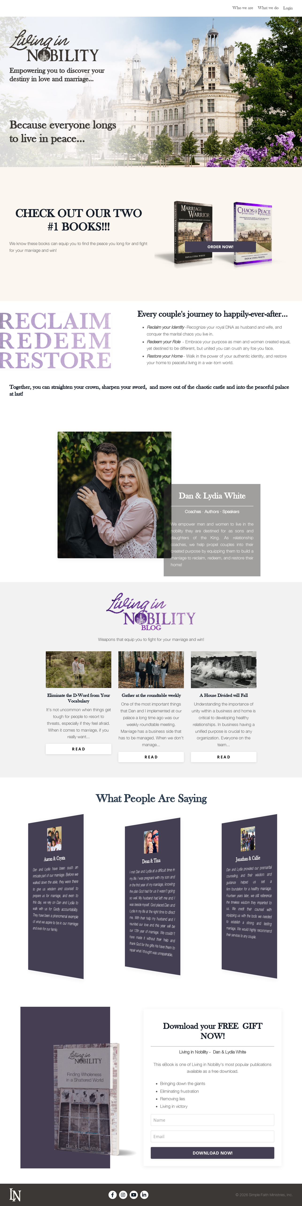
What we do (268, 8)
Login (288, 8)
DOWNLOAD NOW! (212, 1153)
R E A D (78, 749)
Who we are (242, 8)
